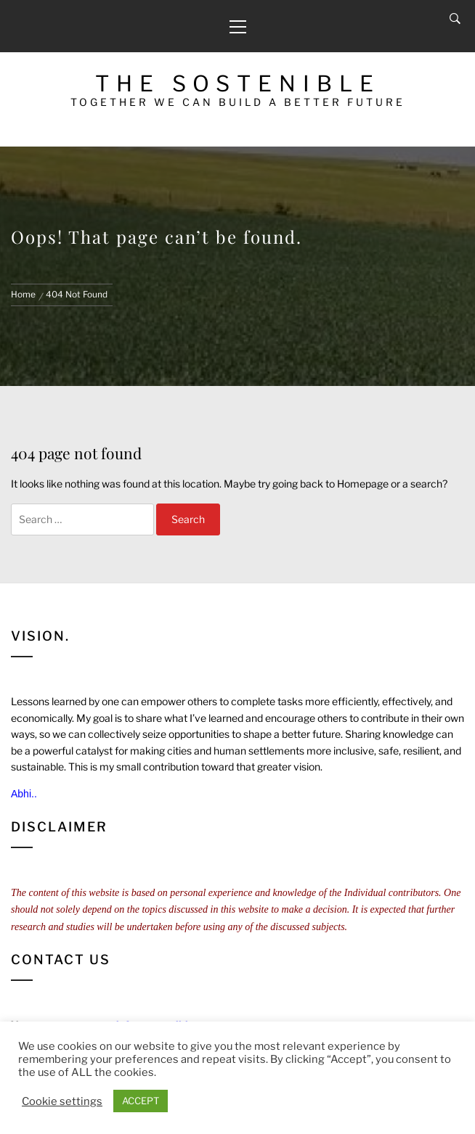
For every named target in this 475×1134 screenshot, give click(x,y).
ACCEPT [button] (140, 1100)
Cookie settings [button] (62, 1101)
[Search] (455, 19)
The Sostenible (238, 83)
